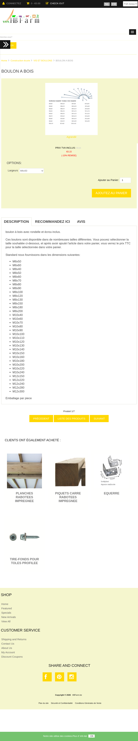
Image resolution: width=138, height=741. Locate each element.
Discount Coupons (12, 656)
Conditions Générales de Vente (88, 703)
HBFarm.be (77, 695)
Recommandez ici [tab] (52, 221)
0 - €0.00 (33, 3)
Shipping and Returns (13, 639)
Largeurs (13, 170)
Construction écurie (20, 60)
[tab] (92, 219)
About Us (6, 647)
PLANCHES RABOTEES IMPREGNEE (24, 497)
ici (85, 736)
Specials (6, 612)
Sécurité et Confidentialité (62, 703)
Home (4, 60)
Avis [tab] (81, 221)
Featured (6, 608)
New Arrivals (8, 617)
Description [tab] (16, 221)
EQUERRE (111, 493)
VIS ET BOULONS (43, 60)
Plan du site (44, 703)
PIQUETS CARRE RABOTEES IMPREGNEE (68, 497)
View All (5, 621)
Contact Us (7, 643)
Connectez (11, 3)
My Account (8, 652)
